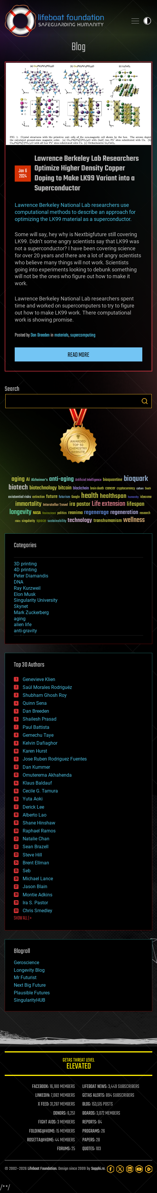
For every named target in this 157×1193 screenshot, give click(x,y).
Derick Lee (33, 807)
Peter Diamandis (31, 576)
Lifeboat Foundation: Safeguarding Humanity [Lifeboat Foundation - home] (64, 21)
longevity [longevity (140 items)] (20, 512)
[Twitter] (119, 1169)
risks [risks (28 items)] (17, 521)
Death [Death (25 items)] (148, 488)
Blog (78, 47)
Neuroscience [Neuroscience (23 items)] (49, 513)
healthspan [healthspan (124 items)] (113, 496)
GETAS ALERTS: (93, 1095)
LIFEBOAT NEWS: (94, 1087)
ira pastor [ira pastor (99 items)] (79, 504)
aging (20, 618)
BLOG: (86, 1104)
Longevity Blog (29, 970)
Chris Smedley (37, 910)
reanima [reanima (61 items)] (75, 513)
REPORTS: (89, 1122)
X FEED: (43, 1104)
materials (61, 335)
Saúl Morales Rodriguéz (47, 687)
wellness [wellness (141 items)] (134, 520)
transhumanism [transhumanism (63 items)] (107, 520)
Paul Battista (36, 727)
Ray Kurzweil (27, 588)
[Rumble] (148, 1169)
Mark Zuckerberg (31, 612)
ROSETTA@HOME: (40, 1140)
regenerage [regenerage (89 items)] (96, 512)
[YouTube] (139, 1169)
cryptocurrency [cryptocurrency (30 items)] (126, 489)
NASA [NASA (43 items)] (37, 513)
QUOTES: (88, 1149)
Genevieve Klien (39, 679)
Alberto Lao (34, 815)
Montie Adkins (37, 895)
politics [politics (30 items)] (62, 513)
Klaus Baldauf (37, 783)
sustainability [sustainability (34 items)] (57, 521)
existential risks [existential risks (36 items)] (19, 497)
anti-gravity (25, 630)
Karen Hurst (35, 751)
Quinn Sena (35, 703)
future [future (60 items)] (51, 496)
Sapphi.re (98, 1168)
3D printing (25, 564)
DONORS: (59, 1113)
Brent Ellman (36, 863)
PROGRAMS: (91, 1131)
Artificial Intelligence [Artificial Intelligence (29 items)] (88, 480)
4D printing (25, 569)
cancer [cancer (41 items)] (110, 488)
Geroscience (26, 962)
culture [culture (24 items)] (139, 488)
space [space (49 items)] (41, 520)
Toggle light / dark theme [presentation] (147, 21)
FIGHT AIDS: (47, 1122)
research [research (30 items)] (145, 513)
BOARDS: (89, 1113)
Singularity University (36, 600)
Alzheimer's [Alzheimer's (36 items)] (39, 480)
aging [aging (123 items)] (18, 479)
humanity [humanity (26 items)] (133, 497)
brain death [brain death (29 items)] (97, 489)
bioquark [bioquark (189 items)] (136, 479)
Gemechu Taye (38, 735)
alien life (22, 624)
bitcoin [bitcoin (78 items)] (64, 488)
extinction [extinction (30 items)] (38, 497)
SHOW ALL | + (23, 918)
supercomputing (82, 335)
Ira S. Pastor (35, 902)
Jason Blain (35, 886)
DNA (18, 582)
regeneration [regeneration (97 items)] (124, 512)
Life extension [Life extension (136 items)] (108, 504)
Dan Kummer (36, 767)
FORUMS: (64, 1149)
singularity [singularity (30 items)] (28, 521)
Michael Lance (38, 878)
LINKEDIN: (42, 1095)
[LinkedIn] (129, 1169)
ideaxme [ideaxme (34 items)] (145, 497)
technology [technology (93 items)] (80, 520)
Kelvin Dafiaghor (40, 743)
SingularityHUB (29, 1000)
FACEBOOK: (40, 1087)
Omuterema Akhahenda (47, 775)
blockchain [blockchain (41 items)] (81, 488)
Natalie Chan (36, 838)
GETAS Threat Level (78, 1065)
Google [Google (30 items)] (75, 497)
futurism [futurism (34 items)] (64, 497)
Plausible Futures (32, 993)
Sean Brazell (36, 846)
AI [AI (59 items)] (28, 480)
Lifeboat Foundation (42, 1168)
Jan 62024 (23, 173)
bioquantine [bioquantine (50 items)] (112, 479)
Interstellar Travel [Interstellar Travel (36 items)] (55, 505)
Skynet (21, 606)
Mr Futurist (25, 977)
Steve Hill (32, 855)
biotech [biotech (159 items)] (18, 487)
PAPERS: (88, 1140)
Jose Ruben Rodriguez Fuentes (55, 759)
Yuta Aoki (33, 799)
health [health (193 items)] (89, 496)
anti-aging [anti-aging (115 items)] (61, 479)
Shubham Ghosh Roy (45, 695)
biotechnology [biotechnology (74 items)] (43, 488)
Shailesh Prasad (39, 719)
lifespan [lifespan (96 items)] (135, 504)
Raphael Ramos (39, 831)
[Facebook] (110, 1169)
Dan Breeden (40, 335)
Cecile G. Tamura (40, 791)
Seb (27, 870)
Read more (78, 355)
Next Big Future (30, 985)
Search (145, 401)
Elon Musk (25, 594)
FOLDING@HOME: (42, 1131)
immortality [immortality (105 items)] (28, 504)
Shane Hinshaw (39, 823)
